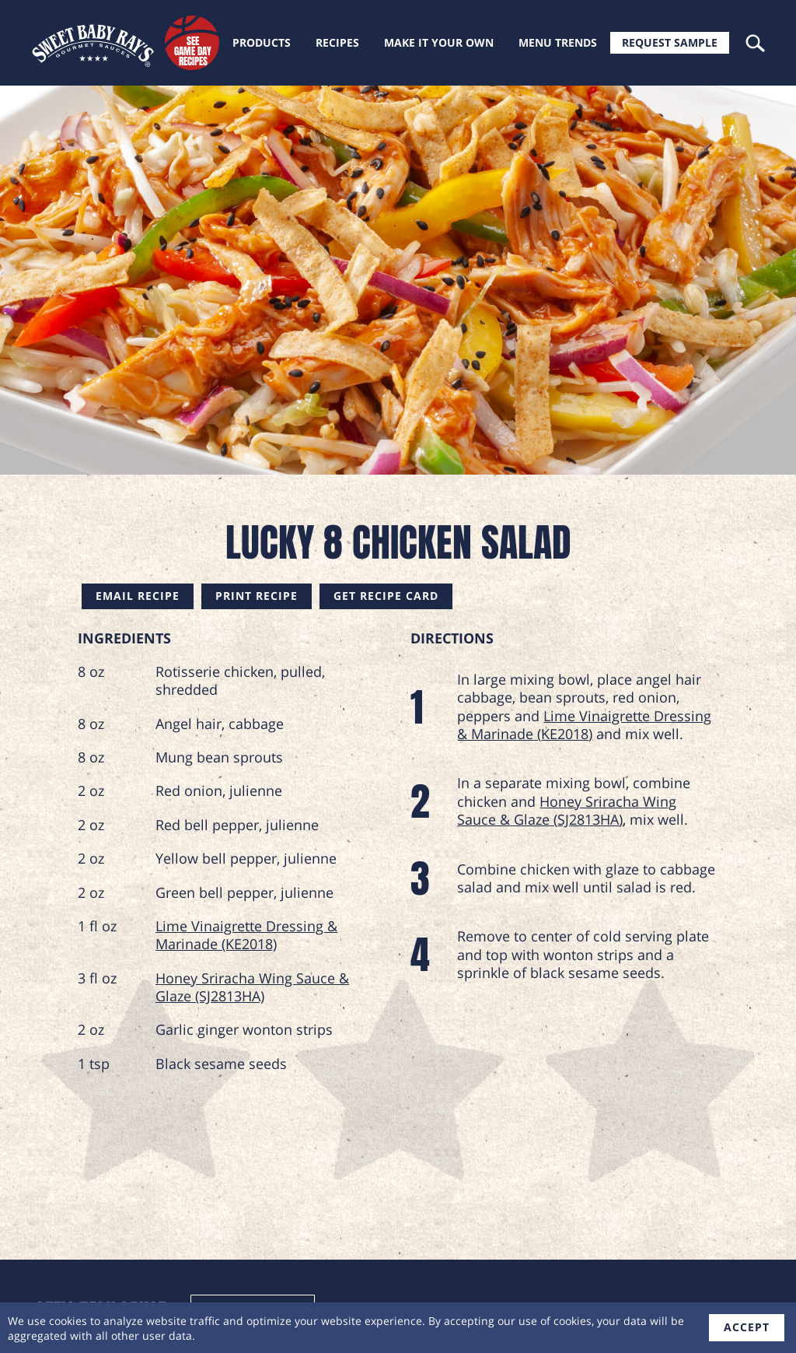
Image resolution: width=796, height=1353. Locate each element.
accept (747, 1327)
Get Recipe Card (385, 595)
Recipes (337, 42)
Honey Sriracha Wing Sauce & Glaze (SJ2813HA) (252, 987)
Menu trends (557, 42)
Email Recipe (138, 595)
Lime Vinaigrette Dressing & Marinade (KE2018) (246, 935)
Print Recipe (256, 595)
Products (261, 42)
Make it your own (439, 42)
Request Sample (669, 42)
